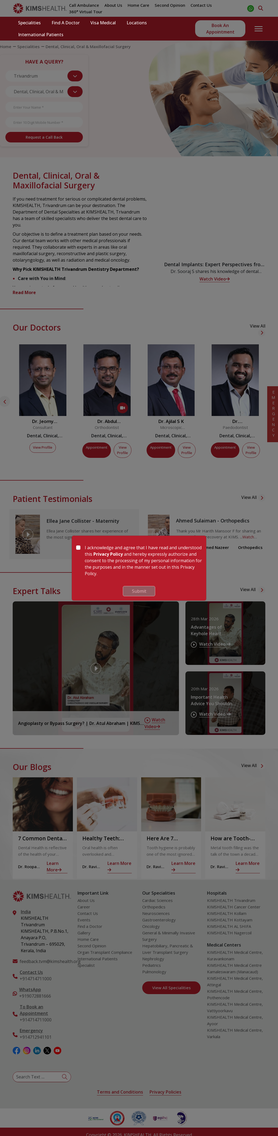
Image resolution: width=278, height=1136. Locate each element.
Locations (137, 23)
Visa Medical (103, 23)
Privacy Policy (108, 554)
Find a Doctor (66, 23)
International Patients (40, 35)
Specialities (29, 23)
